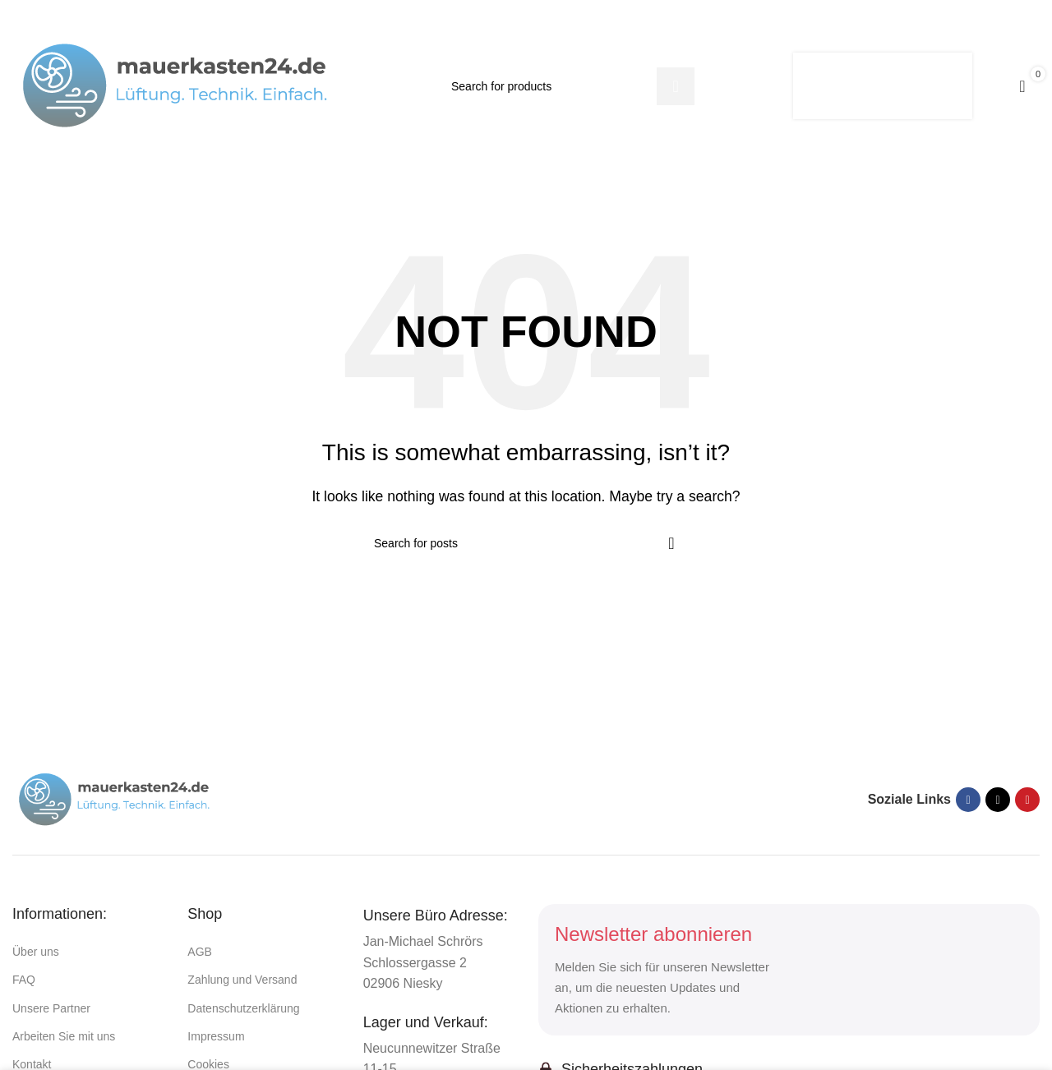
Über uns (35, 951)
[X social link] (997, 799)
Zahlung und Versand (242, 979)
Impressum (215, 1036)
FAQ (23, 979)
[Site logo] (176, 85)
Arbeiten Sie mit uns (63, 1036)
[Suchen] (566, 86)
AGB (199, 951)
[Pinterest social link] (1027, 799)
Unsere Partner (51, 1008)
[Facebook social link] (968, 799)
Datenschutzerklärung (243, 1008)
